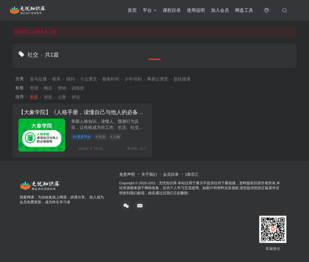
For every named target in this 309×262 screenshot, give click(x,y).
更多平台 (82, 137)
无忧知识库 (168, 183)
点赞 (62, 97)
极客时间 (110, 79)
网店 (48, 88)
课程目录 (172, 10)
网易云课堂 (157, 79)
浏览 (48, 97)
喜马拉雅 (38, 79)
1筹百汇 (192, 174)
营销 (62, 88)
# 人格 (115, 137)
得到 (70, 79)
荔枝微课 (182, 79)
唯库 (56, 79)
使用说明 (196, 10)
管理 (34, 88)
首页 (132, 10)
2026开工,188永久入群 (35, 31)
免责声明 (127, 174)
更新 (34, 97)
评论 (76, 97)
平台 (150, 10)
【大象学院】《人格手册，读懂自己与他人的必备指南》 (86, 112)
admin (79, 148)
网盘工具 (244, 10)
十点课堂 (88, 79)
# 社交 (100, 137)
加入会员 (220, 10)
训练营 (78, 88)
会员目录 (171, 174)
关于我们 (149, 174)
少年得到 (133, 79)
